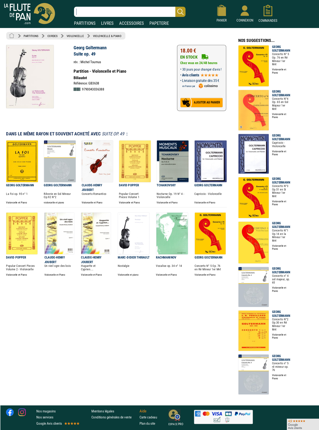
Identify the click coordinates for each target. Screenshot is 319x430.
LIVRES (107, 23)
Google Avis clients (57, 423)
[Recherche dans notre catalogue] (130, 12)
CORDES (52, 36)
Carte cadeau (148, 417)
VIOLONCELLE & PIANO (107, 36)
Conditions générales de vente (114, 417)
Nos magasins (46, 411)
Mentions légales (102, 411)
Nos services (44, 417)
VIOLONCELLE (75, 36)
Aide (142, 411)
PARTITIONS (85, 23)
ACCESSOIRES (131, 23)
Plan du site (147, 423)
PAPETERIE (159, 23)
